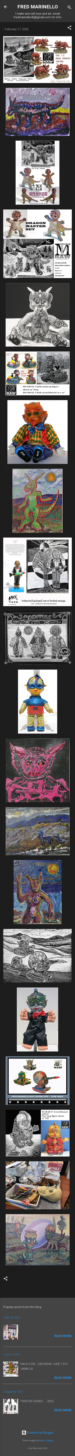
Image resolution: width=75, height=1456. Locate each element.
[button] (69, 28)
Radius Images (46, 1440)
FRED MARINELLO (37, 7)
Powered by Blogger (37, 1432)
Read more (63, 1336)
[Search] (69, 8)
